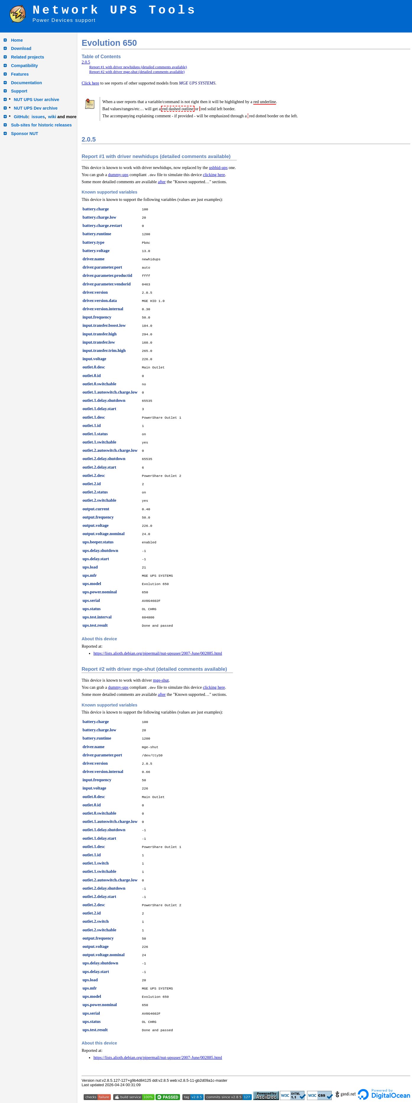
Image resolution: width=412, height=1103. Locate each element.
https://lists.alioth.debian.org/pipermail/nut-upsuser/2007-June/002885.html (157, 653)
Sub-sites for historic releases (41, 125)
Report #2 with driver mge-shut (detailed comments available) (137, 71)
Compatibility (24, 65)
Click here (90, 83)
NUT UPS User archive (36, 99)
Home (17, 40)
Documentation (26, 82)
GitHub (21, 116)
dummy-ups (118, 174)
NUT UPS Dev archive (36, 108)
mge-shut (161, 680)
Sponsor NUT (24, 133)
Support (19, 91)
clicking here (214, 174)
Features (20, 74)
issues (38, 116)
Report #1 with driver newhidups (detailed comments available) (138, 67)
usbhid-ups (218, 167)
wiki (52, 116)
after (162, 181)
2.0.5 (86, 62)
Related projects (27, 57)
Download (21, 48)
